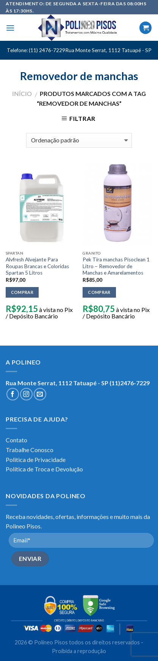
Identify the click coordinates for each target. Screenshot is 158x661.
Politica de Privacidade (36, 459)
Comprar (22, 292)
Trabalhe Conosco (29, 449)
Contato (16, 439)
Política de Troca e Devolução (44, 469)
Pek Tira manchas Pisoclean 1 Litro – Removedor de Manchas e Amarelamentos (116, 266)
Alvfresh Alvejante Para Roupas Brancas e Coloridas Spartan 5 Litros (37, 266)
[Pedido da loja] (79, 140)
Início (22, 93)
